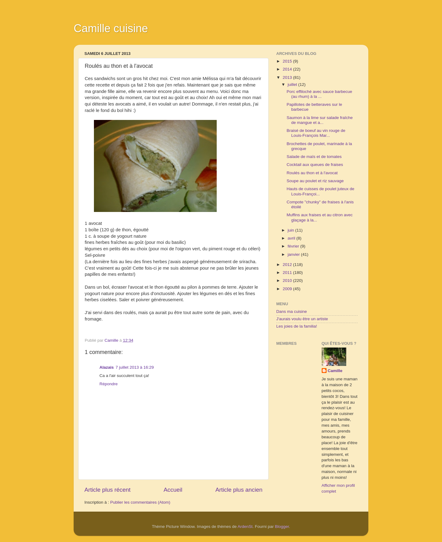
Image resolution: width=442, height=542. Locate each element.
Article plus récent (107, 489)
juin (291, 230)
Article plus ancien (238, 489)
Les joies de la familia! (296, 326)
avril (292, 238)
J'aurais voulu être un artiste (302, 319)
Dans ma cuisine (291, 311)
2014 (288, 69)
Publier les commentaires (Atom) (140, 502)
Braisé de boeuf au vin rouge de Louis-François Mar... (316, 133)
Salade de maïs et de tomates (314, 156)
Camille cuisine (111, 28)
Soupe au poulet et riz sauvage (315, 181)
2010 (288, 280)
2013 (288, 77)
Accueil (173, 489)
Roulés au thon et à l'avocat (312, 173)
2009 (288, 288)
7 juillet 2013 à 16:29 (135, 367)
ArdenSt (245, 526)
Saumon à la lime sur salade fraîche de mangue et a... (320, 120)
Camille (335, 370)
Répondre (108, 384)
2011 (288, 272)
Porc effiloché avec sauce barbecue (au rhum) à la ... (319, 94)
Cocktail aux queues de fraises (315, 164)
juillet (293, 84)
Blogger (282, 526)
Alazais (106, 367)
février (294, 246)
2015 (288, 61)
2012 (288, 264)
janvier (294, 254)
